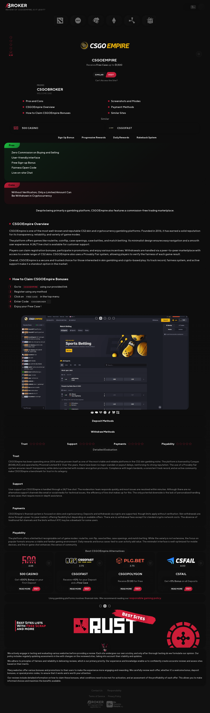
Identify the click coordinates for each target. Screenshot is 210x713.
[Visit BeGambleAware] (114, 704)
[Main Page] (95, 702)
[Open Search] (202, 7)
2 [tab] (101, 318)
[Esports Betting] (92, 413)
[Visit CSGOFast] (87, 589)
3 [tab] (105, 318)
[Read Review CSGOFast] (75, 589)
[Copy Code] (170, 93)
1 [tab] (96, 318)
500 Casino (30, 128)
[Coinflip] (109, 413)
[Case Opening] (96, 413)
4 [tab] (110, 318)
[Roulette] (105, 413)
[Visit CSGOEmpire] (111, 74)
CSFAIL (181, 574)
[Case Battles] (101, 413)
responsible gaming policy (145, 598)
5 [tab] (114, 318)
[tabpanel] (105, 362)
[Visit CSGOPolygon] (138, 589)
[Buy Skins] (113, 413)
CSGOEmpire (31, 287)
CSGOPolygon (130, 574)
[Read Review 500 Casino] (24, 589)
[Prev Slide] (25, 362)
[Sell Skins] (118, 413)
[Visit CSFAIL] (189, 589)
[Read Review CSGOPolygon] (125, 589)
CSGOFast (124, 128)
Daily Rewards (119, 137)
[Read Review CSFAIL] (176, 589)
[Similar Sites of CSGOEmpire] (99, 74)
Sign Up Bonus (64, 137)
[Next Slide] (185, 362)
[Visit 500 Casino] (36, 589)
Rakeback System (144, 137)
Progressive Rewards (91, 137)
